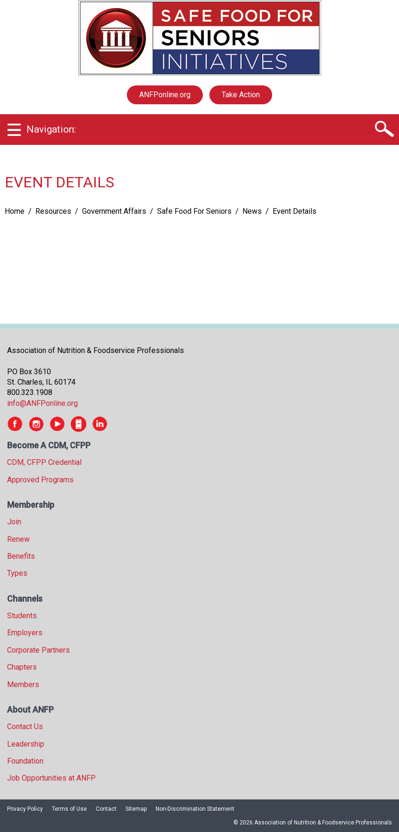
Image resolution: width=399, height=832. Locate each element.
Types (17, 573)
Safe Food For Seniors (194, 211)
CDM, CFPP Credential (44, 462)
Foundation (25, 760)
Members (23, 684)
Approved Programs (40, 479)
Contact (106, 809)
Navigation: (51, 129)
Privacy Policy (25, 809)
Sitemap (136, 809)
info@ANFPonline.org (42, 403)
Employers (24, 632)
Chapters (22, 667)
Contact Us (25, 726)
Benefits (21, 556)
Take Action (241, 94)
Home (15, 211)
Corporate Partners (38, 650)
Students (22, 615)
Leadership (25, 744)
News (252, 211)
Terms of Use (69, 809)
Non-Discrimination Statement (195, 809)
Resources (53, 211)
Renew (18, 539)
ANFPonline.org (165, 94)
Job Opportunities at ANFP (51, 777)
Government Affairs (114, 211)
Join (14, 521)
